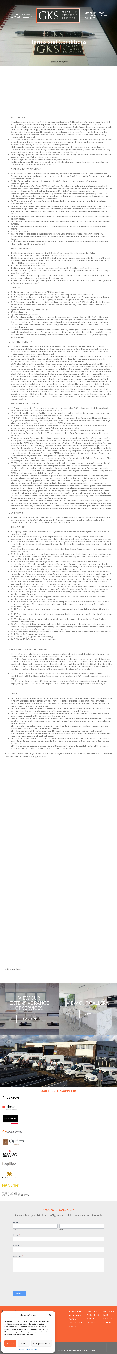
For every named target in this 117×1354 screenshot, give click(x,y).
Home (15, 14)
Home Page (92, 1311)
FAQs (101, 13)
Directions (58, 1063)
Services (15, 16)
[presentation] (35, 1280)
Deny (24, 1343)
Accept (10, 1343)
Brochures (109, 1318)
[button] (50, 1315)
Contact (90, 18)
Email (16, 1235)
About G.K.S (93, 1315)
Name (16, 1222)
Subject (17, 1245)
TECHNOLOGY (75, 1322)
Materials (90, 13)
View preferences (41, 1343)
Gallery (27, 16)
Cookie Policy (24, 1349)
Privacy (34, 1349)
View (88, 1014)
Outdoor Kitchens (96, 15)
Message (18, 1256)
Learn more (29, 1019)
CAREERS (73, 1326)
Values (72, 1319)
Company (26, 14)
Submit (19, 1293)
